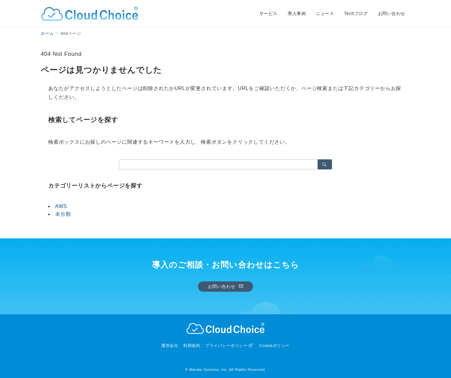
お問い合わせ (225, 286)
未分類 (63, 214)
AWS (61, 206)
